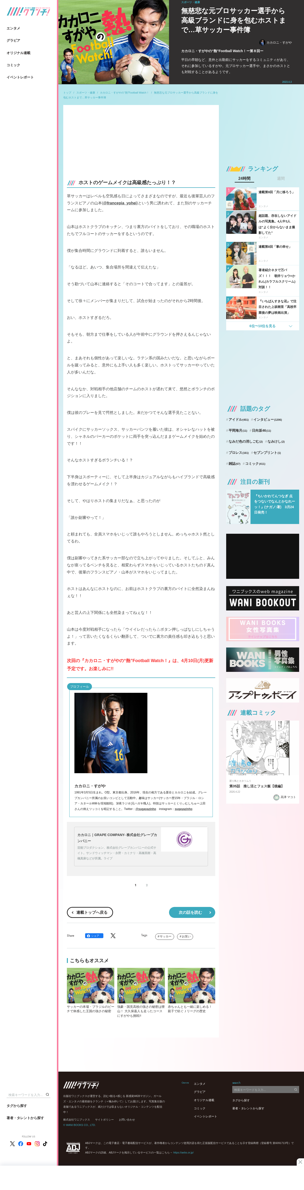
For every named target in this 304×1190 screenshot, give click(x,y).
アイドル (239, 419)
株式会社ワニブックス (76, 1119)
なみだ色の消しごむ (246, 441)
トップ (67, 92)
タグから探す (17, 1106)
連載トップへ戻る (91, 912)
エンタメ (13, 28)
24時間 (244, 179)
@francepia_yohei (119, 203)
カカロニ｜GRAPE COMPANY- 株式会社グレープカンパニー (117, 838)
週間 (281, 179)
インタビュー (267, 419)
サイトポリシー (104, 1119)
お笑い (186, 936)
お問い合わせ (127, 1119)
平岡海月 (238, 430)
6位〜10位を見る (263, 326)
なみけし (276, 441)
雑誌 (235, 464)
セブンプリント (267, 453)
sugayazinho (183, 809)
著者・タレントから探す (25, 1118)
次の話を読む (190, 912)
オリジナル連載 (18, 53)
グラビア (13, 40)
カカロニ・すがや (275, 42)
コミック (13, 65)
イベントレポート (20, 77)
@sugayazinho (145, 809)
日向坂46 (261, 430)
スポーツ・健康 (85, 92)
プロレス (239, 453)
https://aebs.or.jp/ (183, 1152)
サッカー (165, 936)
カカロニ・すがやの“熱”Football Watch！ (124, 92)
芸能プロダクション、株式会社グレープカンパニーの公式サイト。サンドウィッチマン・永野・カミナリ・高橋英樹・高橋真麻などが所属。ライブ (116, 853)
